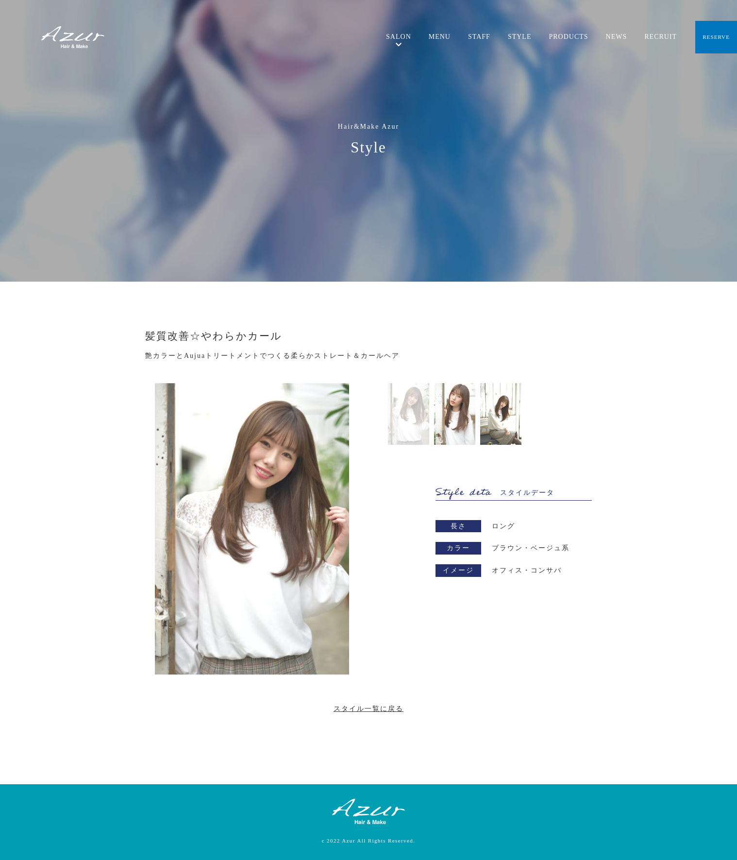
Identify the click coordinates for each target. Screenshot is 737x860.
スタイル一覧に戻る (368, 708)
